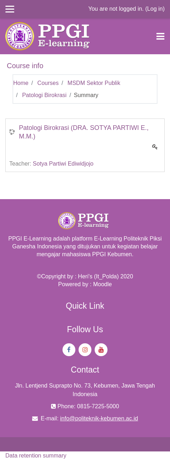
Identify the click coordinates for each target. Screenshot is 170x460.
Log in (155, 9)
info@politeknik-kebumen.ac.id (99, 418)
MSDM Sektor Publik (94, 83)
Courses (48, 83)
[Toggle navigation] (160, 36)
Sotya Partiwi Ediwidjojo (63, 164)
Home (21, 83)
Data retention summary (35, 456)
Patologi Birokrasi (44, 95)
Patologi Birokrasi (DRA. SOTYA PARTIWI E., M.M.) (84, 132)
